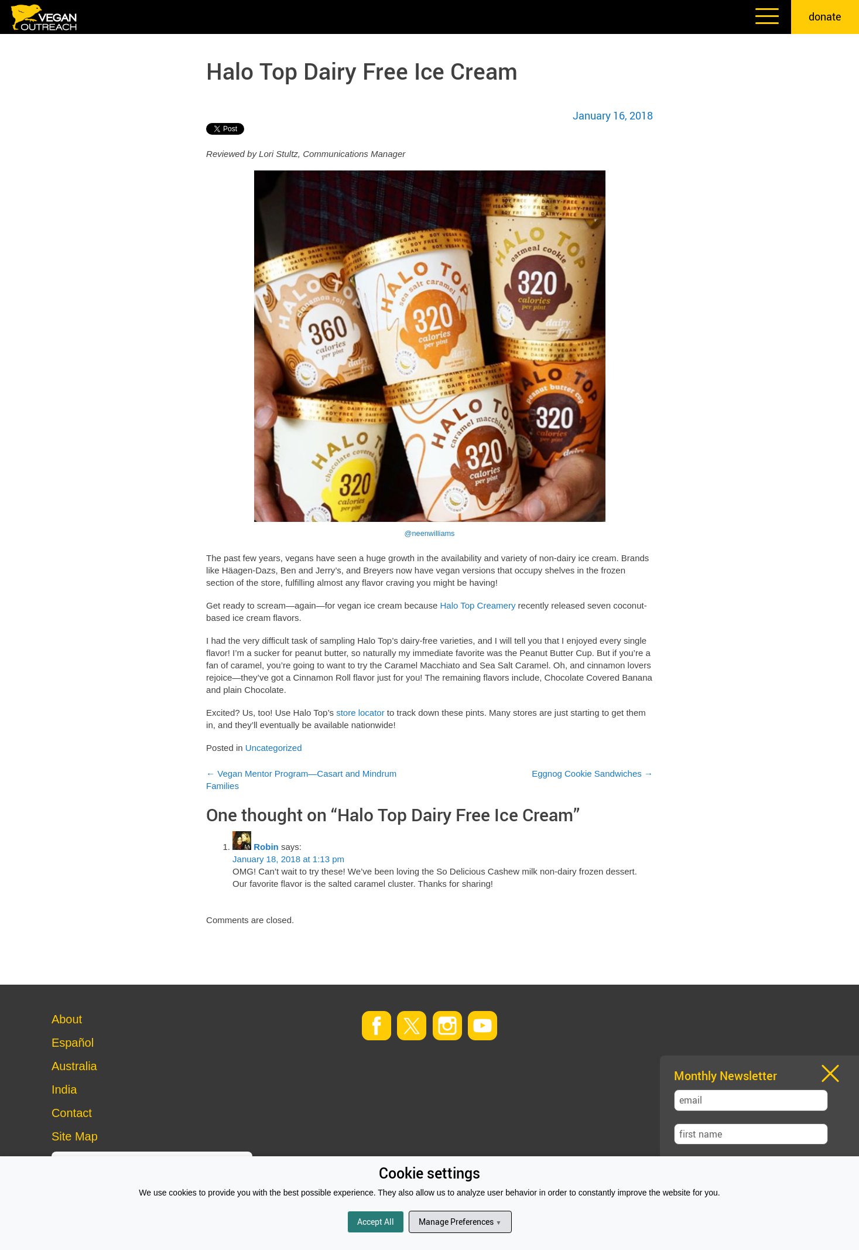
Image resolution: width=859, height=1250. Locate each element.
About (67, 1019)
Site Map (75, 1136)
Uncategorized (273, 748)
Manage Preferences (460, 1221)
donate (825, 16)
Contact (72, 1112)
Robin (266, 847)
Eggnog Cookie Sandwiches (592, 773)
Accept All (375, 1221)
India (64, 1089)
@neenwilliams (430, 533)
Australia (74, 1066)
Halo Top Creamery (477, 605)
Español (73, 1042)
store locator (360, 713)
